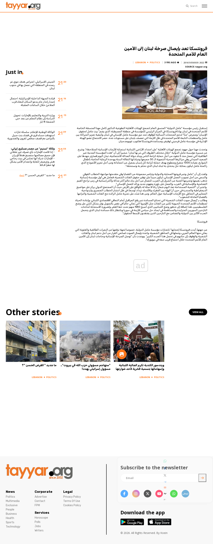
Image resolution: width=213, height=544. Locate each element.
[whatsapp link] (174, 493)
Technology (13, 526)
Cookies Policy (72, 505)
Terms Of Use (71, 501)
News (10, 492)
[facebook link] (124, 493)
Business (11, 513)
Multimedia (13, 501)
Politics (10, 496)
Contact (40, 501)
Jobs (38, 526)
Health (10, 518)
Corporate (43, 492)
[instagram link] (136, 493)
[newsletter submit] (202, 478)
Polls (37, 522)
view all (197, 312)
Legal (68, 492)
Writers (39, 530)
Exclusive (12, 505)
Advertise (41, 496)
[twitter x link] (147, 493)
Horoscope (41, 517)
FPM (37, 505)
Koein (164, 533)
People (10, 509)
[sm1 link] (185, 493)
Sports (10, 522)
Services (42, 513)
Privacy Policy (72, 496)
